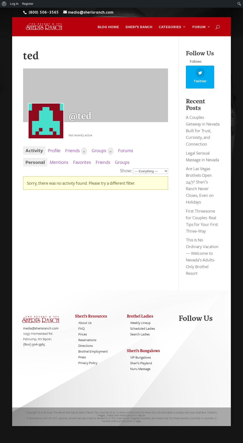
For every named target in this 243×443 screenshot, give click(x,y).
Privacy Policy (87, 367)
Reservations (87, 344)
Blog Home (108, 27)
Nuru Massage (140, 372)
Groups (102, 150)
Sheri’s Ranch (138, 27)
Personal (35, 162)
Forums (125, 150)
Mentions (59, 162)
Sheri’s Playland (141, 367)
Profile (54, 150)
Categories (170, 27)
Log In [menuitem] (14, 3)
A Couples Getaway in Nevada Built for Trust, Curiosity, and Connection (202, 134)
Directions (85, 349)
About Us (85, 326)
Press (82, 361)
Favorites (82, 162)
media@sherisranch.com (41, 332)
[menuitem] (4, 4)
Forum (199, 27)
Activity (34, 150)
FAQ (81, 332)
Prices (82, 338)
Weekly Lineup (140, 326)
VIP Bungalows (140, 361)
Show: (126, 170)
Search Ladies (140, 338)
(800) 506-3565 (34, 348)
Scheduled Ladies (142, 332)
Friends (76, 150)
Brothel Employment (93, 355)
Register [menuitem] (28, 3)
